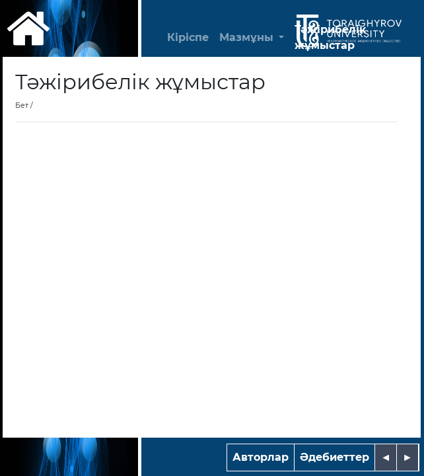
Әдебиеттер (334, 457)
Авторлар (260, 457)
